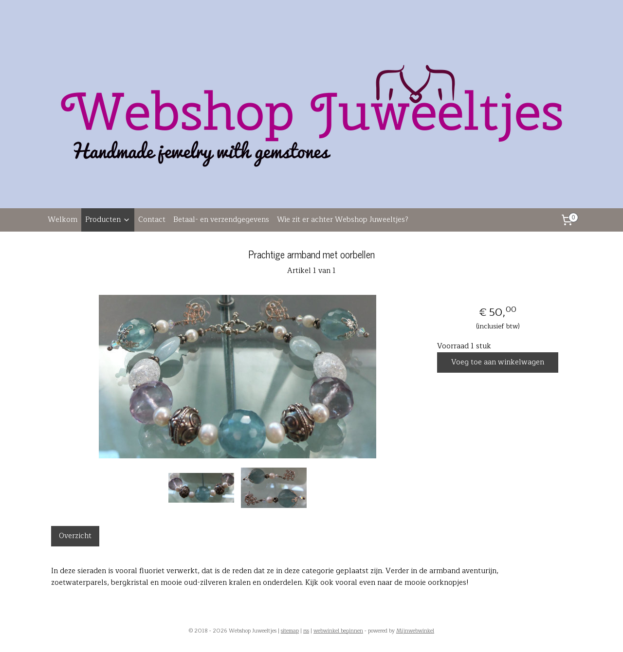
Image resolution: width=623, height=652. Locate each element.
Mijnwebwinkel (415, 630)
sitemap (290, 630)
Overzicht (75, 536)
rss (306, 630)
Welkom (62, 220)
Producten (107, 220)
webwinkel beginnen (338, 630)
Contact (151, 220)
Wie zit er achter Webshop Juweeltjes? (342, 220)
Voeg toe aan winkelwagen (497, 362)
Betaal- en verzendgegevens (221, 220)
